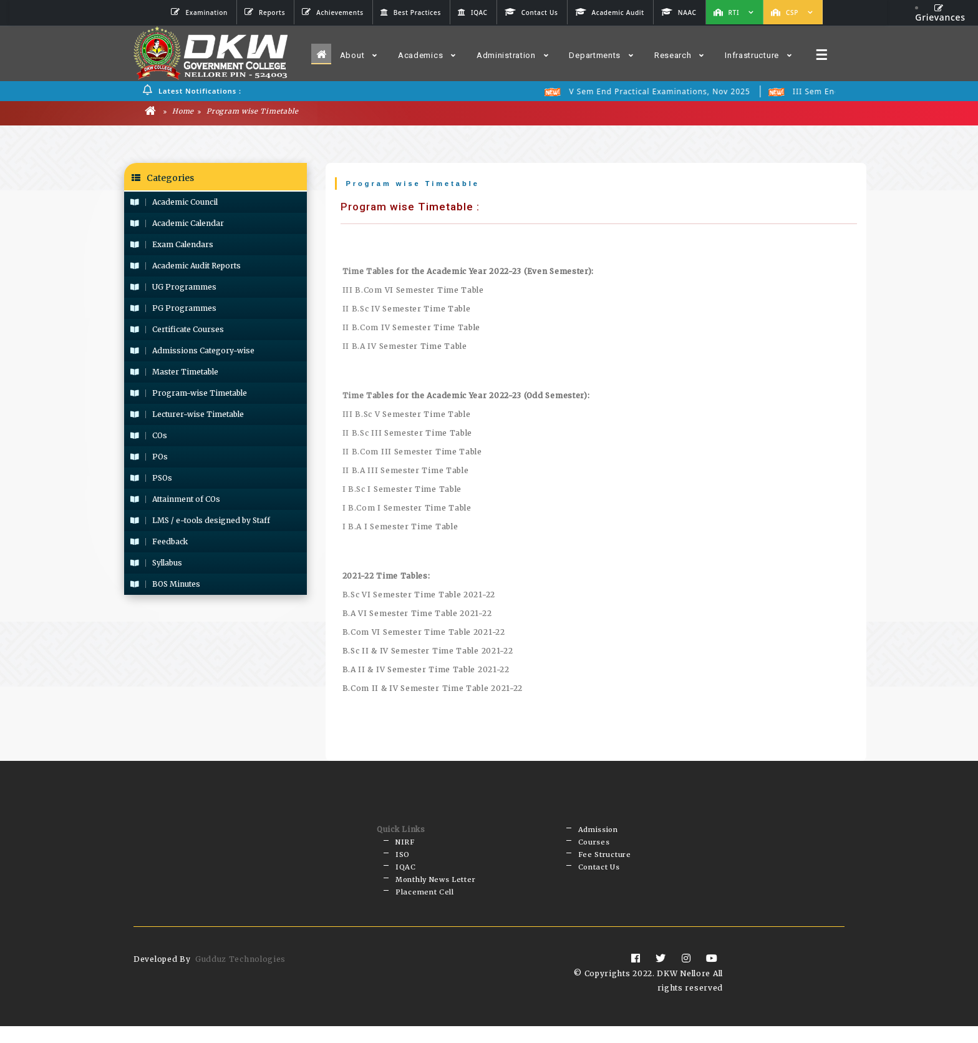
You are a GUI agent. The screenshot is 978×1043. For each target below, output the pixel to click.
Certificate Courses (177, 331)
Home (178, 113)
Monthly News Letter (435, 892)
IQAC (405, 877)
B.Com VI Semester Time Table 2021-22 (423, 634)
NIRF (405, 847)
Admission (598, 832)
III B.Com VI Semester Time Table (413, 291)
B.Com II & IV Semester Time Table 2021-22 (432, 690)
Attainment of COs (175, 501)
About (358, 55)
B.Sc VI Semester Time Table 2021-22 (419, 596)
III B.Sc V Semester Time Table (406, 416)
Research (679, 55)
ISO (402, 862)
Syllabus (156, 564)
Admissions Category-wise (192, 352)
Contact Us (599, 877)
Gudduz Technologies (240, 976)
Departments (601, 55)
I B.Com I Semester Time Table (407, 509)
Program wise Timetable (248, 113)
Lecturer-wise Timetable (187, 416)
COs (148, 437)
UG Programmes (173, 288)
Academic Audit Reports (185, 267)
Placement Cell (424, 907)
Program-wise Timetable (188, 394)
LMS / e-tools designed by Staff (200, 522)
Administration (513, 55)
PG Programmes (173, 310)
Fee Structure (604, 862)
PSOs (151, 479)
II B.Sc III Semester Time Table (407, 434)
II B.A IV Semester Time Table (404, 348)
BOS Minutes (165, 585)
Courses (594, 847)
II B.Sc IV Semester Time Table (406, 310)
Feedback (159, 543)
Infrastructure (758, 55)
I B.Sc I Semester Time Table (402, 491)
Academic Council (174, 203)
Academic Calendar (177, 225)
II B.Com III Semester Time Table (412, 453)
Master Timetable (174, 373)
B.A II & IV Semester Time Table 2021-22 (426, 671)
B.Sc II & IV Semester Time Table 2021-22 (427, 652)
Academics (427, 55)
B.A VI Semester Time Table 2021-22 (417, 615)
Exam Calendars (171, 246)
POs (149, 458)
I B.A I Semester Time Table (400, 528)
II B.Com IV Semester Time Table (411, 329)
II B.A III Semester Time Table (405, 472)
